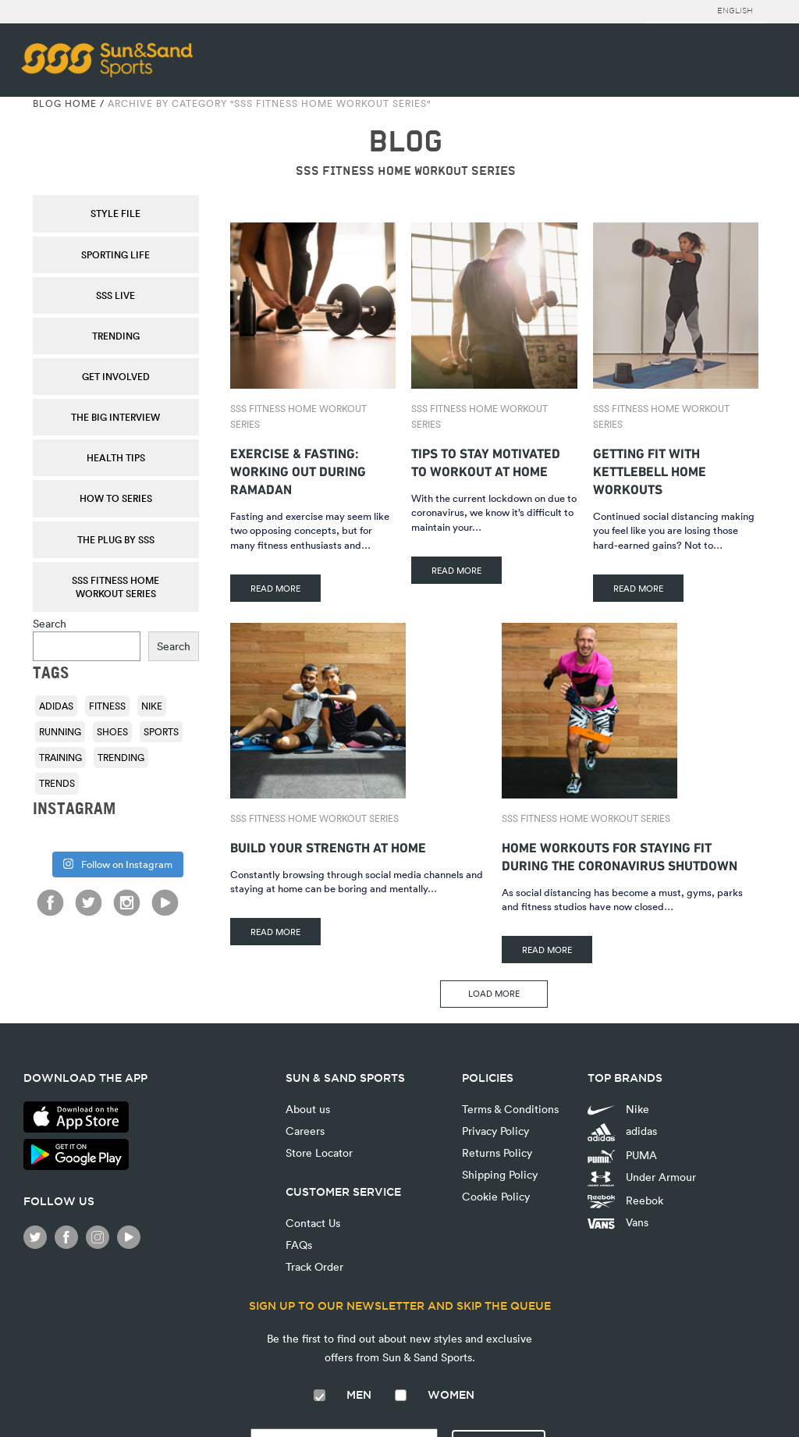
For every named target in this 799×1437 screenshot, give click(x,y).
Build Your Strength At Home (328, 846)
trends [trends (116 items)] (57, 783)
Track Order (314, 1266)
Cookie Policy (496, 1196)
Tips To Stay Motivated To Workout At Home (485, 460)
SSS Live (115, 295)
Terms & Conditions (510, 1108)
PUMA (622, 1155)
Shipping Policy (500, 1174)
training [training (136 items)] (60, 757)
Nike (618, 1108)
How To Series (116, 498)
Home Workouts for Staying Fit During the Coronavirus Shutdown (619, 855)
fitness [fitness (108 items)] (107, 706)
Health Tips (116, 457)
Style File (115, 213)
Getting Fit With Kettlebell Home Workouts (649, 469)
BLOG (405, 141)
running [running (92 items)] (60, 731)
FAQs (299, 1244)
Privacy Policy (495, 1130)
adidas (622, 1132)
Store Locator (319, 1152)
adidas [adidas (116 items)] (56, 706)
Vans (618, 1222)
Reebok (625, 1200)
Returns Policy (497, 1152)
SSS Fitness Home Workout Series (115, 586)
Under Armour (642, 1177)
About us (308, 1108)
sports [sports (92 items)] (161, 731)
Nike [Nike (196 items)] (151, 706)
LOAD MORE (494, 993)
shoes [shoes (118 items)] (112, 731)
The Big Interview (115, 417)
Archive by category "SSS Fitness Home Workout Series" (269, 103)
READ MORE (275, 588)
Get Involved (116, 376)
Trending (116, 336)
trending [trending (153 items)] (121, 757)
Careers (305, 1130)
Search (49, 623)
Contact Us (313, 1222)
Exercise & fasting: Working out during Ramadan (298, 469)
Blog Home (65, 103)
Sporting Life (115, 254)
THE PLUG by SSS (115, 539)
